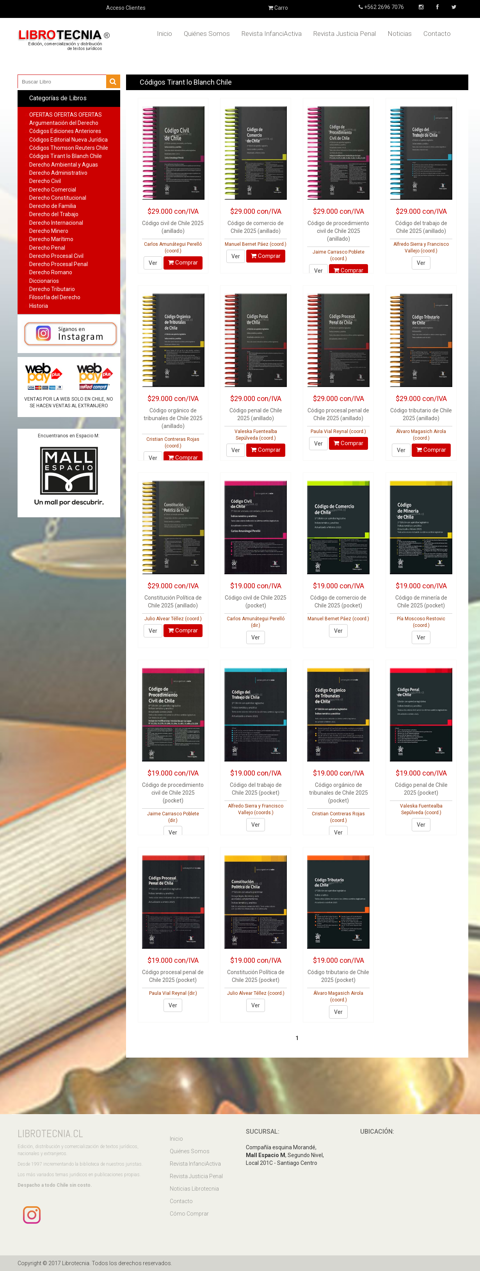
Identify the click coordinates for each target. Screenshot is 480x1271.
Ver (153, 263)
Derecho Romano (50, 272)
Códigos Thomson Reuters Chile (68, 148)
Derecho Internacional (56, 223)
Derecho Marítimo (51, 239)
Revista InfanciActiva (272, 33)
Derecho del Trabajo (53, 214)
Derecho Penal (47, 248)
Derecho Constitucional (57, 198)
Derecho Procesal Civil (56, 256)
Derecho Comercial (52, 189)
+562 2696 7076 (383, 7)
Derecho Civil (45, 181)
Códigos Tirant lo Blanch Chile (65, 156)
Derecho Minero (48, 231)
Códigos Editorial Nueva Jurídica (68, 140)
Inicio (164, 33)
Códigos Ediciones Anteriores (65, 131)
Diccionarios (44, 281)
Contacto (437, 33)
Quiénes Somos (207, 33)
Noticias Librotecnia (194, 1189)
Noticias (400, 33)
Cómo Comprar (189, 1214)
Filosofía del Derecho (54, 297)
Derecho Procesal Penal (58, 264)
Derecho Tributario (52, 289)
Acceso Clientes (126, 8)
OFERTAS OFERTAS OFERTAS (65, 115)
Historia (38, 306)
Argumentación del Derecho (63, 123)
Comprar (183, 262)
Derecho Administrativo (58, 173)
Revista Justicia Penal (344, 33)
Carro (278, 8)
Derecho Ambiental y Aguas (63, 165)
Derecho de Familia (52, 206)
